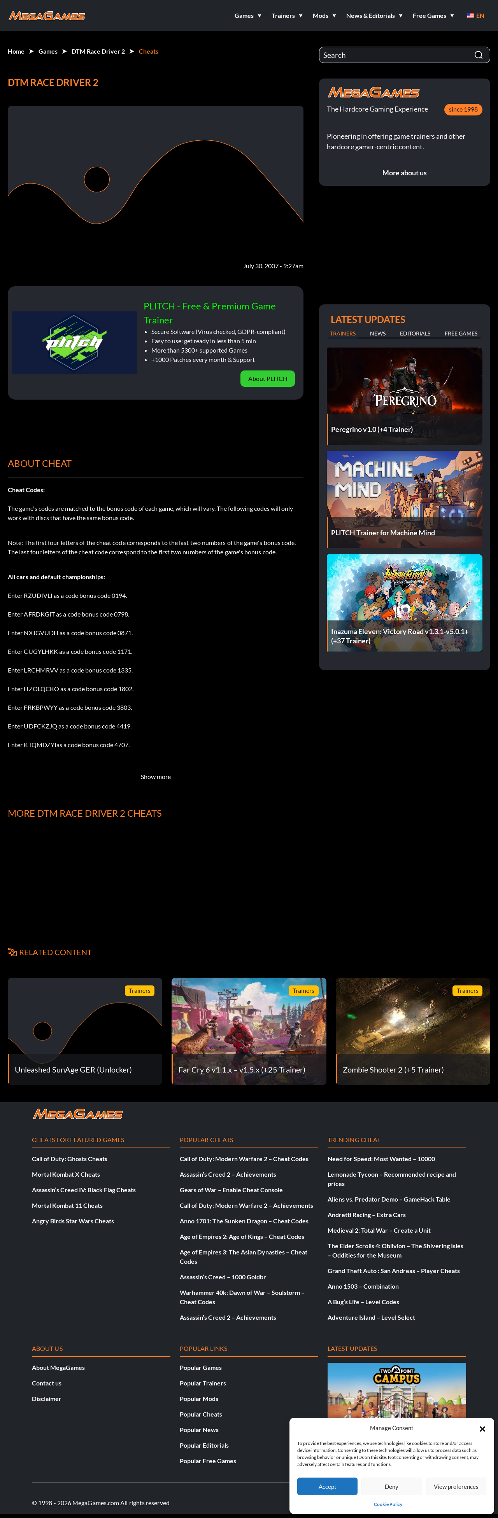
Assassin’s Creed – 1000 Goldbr (223, 1276)
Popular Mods (199, 1398)
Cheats (148, 51)
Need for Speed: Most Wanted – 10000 (381, 1158)
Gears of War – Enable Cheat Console (231, 1189)
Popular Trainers (203, 1383)
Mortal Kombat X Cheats (66, 1174)
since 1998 (463, 109)
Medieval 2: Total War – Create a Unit (379, 1230)
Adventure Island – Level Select (371, 1317)
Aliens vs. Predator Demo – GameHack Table (389, 1199)
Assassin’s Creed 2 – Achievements (228, 1174)
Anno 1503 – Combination (363, 1286)
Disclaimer (46, 1398)
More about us (404, 172)
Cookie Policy (388, 1504)
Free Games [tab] (461, 333)
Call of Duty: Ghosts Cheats (69, 1158)
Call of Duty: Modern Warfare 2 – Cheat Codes (244, 1158)
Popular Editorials (204, 1445)
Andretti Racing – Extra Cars (367, 1214)
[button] (482, 1428)
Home (16, 51)
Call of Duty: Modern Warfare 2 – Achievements (246, 1205)
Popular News (199, 1429)
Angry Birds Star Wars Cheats (73, 1221)
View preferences (456, 1486)
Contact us (46, 1383)
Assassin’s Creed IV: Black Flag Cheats (84, 1189)
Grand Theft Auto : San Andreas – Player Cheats (394, 1270)
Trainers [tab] (343, 333)
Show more (156, 776)
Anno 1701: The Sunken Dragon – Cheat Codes (244, 1221)
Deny (391, 1486)
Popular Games (201, 1367)
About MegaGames (58, 1367)
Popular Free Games (208, 1460)
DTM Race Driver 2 (98, 51)
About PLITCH (268, 378)
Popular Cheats (201, 1414)
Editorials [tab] (415, 333)
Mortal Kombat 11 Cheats (67, 1205)
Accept (328, 1486)
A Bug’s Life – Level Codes (363, 1301)
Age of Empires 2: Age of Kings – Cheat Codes (242, 1236)
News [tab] (378, 333)
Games (48, 51)
